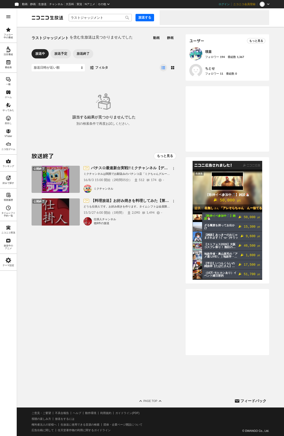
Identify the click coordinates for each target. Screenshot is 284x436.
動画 (25, 4)
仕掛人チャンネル (105, 219)
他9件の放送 (101, 223)
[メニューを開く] (8, 16)
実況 (79, 4)
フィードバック (253, 401)
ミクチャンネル (103, 188)
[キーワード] (100, 17)
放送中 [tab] (40, 53)
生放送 (42, 4)
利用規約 (105, 413)
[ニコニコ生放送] (47, 18)
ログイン (224, 4)
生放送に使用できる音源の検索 (80, 424)
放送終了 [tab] (83, 53)
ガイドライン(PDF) (127, 413)
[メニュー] (173, 168)
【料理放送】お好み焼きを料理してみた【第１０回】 (135, 201)
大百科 (70, 4)
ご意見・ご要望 (41, 413)
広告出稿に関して (43, 430)
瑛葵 (208, 52)
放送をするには (64, 418)
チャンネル (56, 4)
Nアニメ (90, 4)
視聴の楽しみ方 (41, 418)
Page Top (150, 401)
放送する (144, 17)
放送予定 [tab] (60, 53)
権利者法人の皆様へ (44, 424)
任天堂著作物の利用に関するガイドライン (84, 430)
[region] (8, 222)
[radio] (163, 67)
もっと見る (165, 156)
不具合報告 (62, 413)
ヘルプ (77, 413)
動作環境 (90, 413)
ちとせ (210, 68)
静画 (33, 4)
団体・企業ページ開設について (122, 424)
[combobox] (100, 17)
